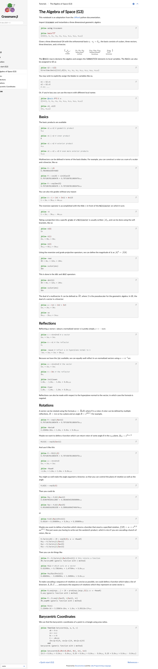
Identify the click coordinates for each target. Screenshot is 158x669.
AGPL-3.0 (5, 52)
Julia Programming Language (101, 666)
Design (4, 33)
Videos (4, 43)
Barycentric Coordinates (57, 616)
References (5, 91)
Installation (7, 62)
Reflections (47, 323)
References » (133, 662)
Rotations (46, 405)
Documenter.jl (80, 666)
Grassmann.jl (17, 16)
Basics (43, 117)
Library (4, 48)
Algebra (4, 38)
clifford (77, 17)
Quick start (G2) (9, 67)
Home (3, 28)
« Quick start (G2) (46, 662)
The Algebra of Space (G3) (13, 71)
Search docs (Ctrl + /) (11, 22)
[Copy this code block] (136, 28)
